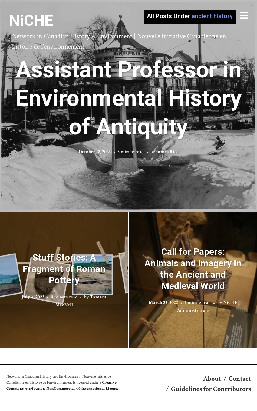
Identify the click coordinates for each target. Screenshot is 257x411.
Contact (240, 378)
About (212, 378)
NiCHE (31, 20)
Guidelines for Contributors (211, 389)
